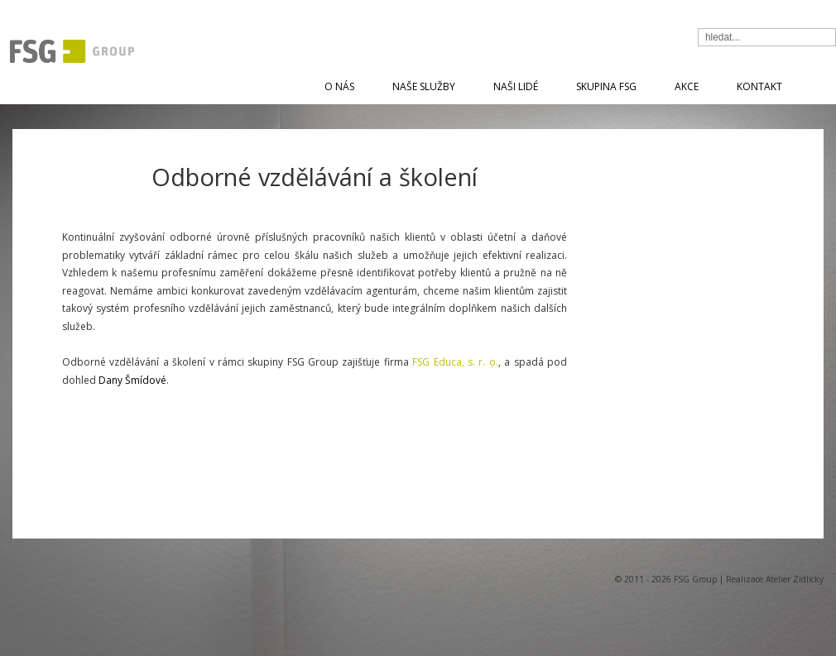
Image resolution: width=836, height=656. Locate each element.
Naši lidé (515, 86)
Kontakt (759, 86)
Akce (687, 86)
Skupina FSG (606, 86)
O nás (339, 86)
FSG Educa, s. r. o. (455, 362)
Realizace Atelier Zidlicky (775, 579)
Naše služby (423, 86)
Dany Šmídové (132, 380)
